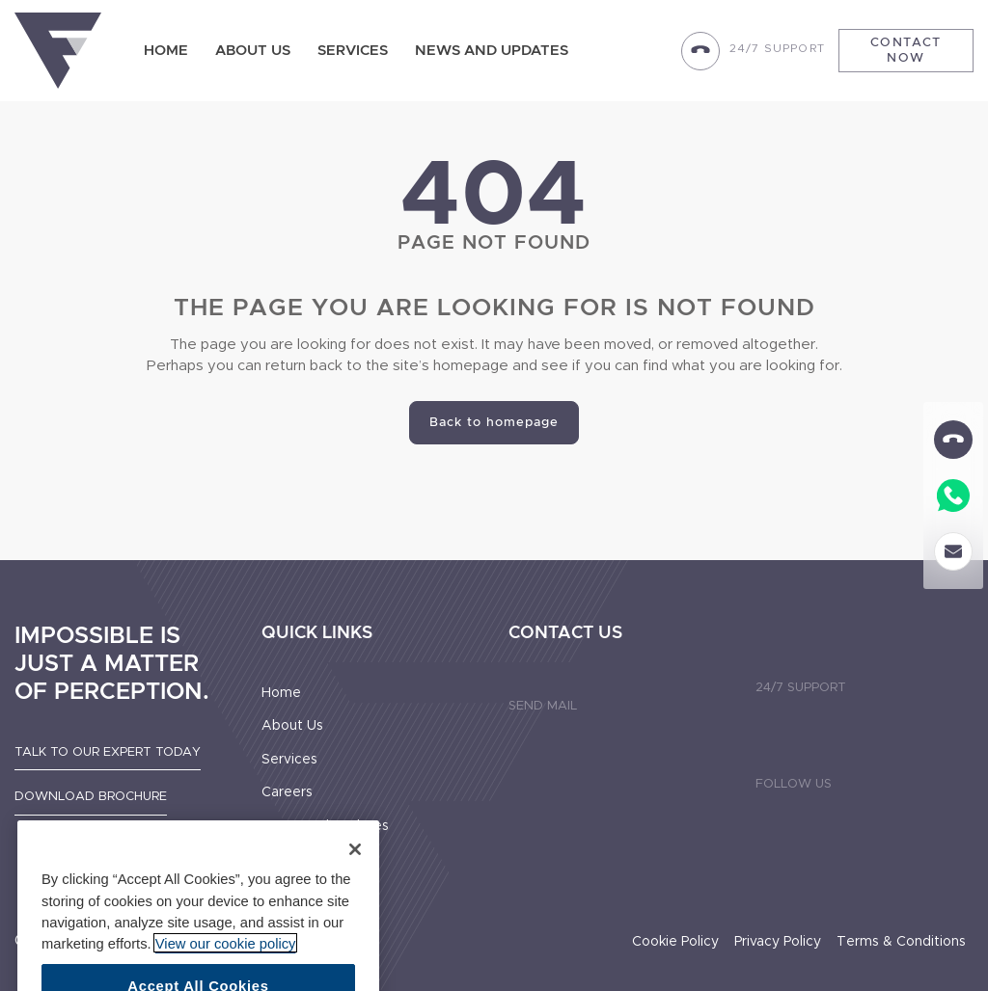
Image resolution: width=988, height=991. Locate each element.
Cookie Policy (675, 942)
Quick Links (316, 633)
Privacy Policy (777, 942)
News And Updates (325, 826)
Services (352, 50)
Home (166, 50)
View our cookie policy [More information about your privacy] (225, 958)
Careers (287, 792)
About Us (252, 50)
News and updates (491, 50)
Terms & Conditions (901, 942)
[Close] (355, 865)
